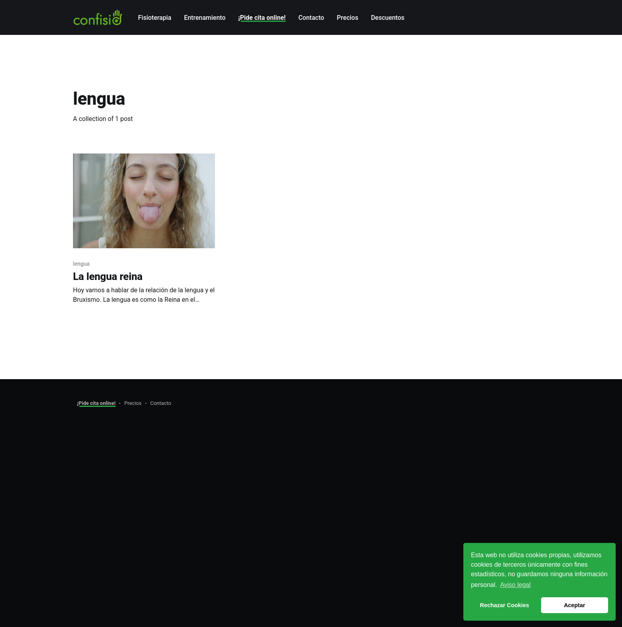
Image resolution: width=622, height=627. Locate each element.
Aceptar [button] (574, 605)
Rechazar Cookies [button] (504, 605)
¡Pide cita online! (262, 17)
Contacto (311, 17)
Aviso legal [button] (515, 584)
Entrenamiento (205, 17)
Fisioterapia (154, 17)
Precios (347, 17)
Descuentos (387, 17)
